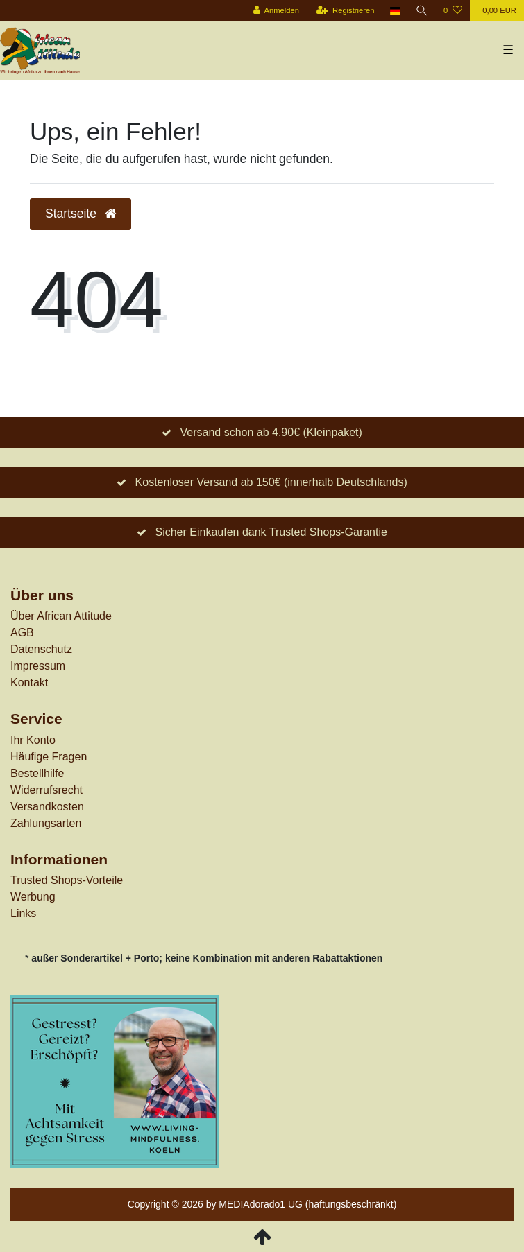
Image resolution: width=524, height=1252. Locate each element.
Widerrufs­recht (46, 790)
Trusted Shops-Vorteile (66, 880)
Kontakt (29, 682)
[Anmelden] (276, 10)
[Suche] (422, 10)
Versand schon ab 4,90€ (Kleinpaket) (271, 432)
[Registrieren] (345, 10)
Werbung (33, 897)
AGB (22, 632)
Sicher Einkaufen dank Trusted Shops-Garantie (271, 532)
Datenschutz (41, 649)
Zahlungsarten (45, 823)
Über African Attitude (61, 616)
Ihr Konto (33, 740)
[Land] (395, 10)
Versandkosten (47, 806)
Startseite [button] (80, 213)
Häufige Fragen (48, 757)
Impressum (37, 666)
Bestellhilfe (37, 773)
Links (23, 913)
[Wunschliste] (453, 10)
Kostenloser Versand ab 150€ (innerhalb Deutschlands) (271, 482)
